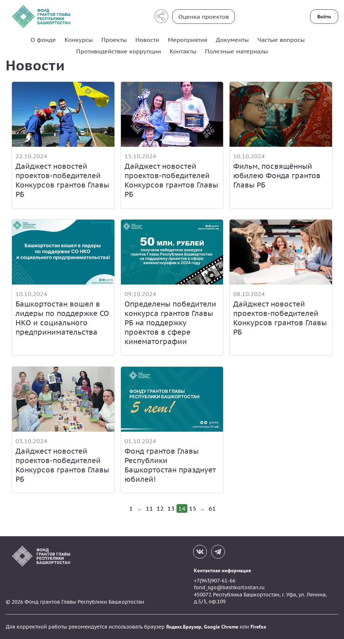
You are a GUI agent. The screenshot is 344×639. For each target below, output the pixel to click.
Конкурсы (79, 39)
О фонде (43, 39)
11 (149, 508)
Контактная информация (222, 570)
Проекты (114, 39)
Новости (147, 39)
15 (192, 508)
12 (160, 508)
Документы (232, 39)
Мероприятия (187, 39)
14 (182, 508)
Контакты (183, 51)
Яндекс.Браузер (183, 626)
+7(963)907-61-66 (214, 580)
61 (212, 508)
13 (171, 508)
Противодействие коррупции (118, 51)
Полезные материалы (236, 51)
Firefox (258, 626)
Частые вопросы (281, 39)
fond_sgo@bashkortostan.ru (229, 587)
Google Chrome (221, 626)
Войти (324, 16)
